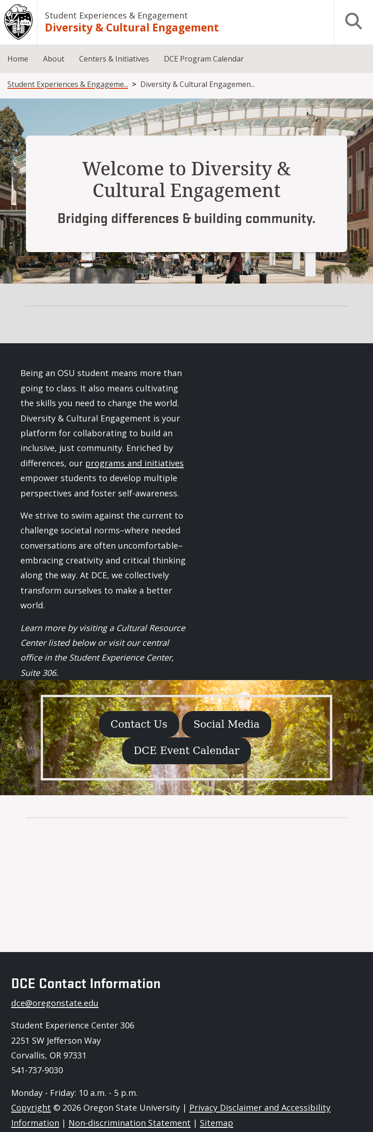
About (53, 59)
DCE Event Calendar (186, 750)
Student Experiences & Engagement (116, 15)
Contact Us (139, 724)
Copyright (31, 1107)
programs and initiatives (134, 463)
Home (17, 59)
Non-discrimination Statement (129, 1122)
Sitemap (216, 1122)
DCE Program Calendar (204, 59)
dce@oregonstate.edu (55, 1002)
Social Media (226, 724)
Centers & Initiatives (114, 59)
